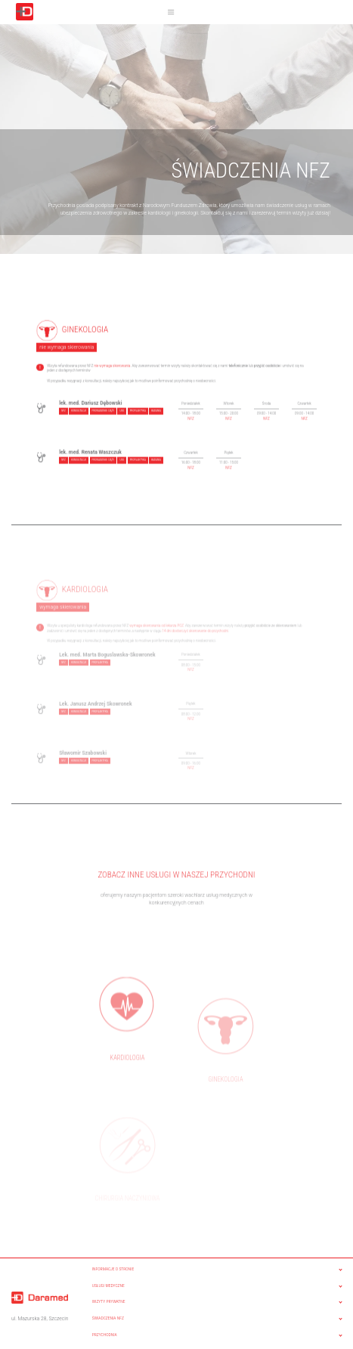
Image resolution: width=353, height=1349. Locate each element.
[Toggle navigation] (171, 12)
